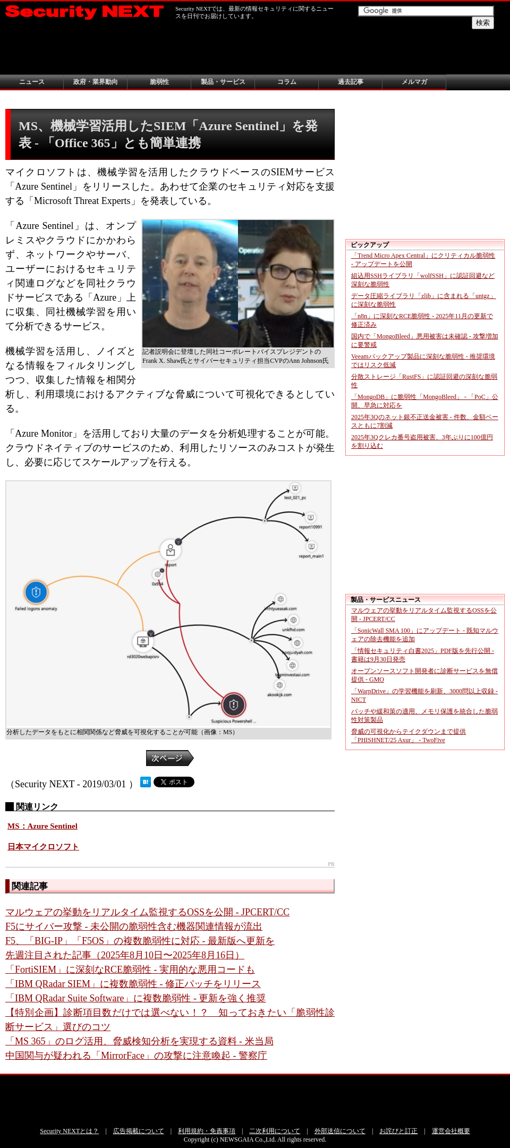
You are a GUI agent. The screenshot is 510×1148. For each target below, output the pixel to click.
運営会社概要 (451, 1131)
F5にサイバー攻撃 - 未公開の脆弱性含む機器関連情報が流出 (133, 926)
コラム (286, 82)
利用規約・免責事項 (206, 1131)
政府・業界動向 (95, 82)
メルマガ (414, 82)
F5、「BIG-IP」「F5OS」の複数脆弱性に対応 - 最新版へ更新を (140, 941)
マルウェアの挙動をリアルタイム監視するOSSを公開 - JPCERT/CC (147, 912)
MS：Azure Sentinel (42, 826)
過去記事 (350, 82)
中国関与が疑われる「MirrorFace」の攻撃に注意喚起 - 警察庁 (136, 1055)
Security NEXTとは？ (69, 1131)
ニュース (32, 82)
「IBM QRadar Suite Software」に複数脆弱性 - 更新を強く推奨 (135, 998)
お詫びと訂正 (398, 1131)
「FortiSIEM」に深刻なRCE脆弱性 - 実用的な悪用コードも (130, 969)
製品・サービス (223, 82)
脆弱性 (159, 82)
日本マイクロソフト (43, 847)
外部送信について (340, 1131)
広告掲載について (138, 1131)
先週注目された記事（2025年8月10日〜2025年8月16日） (124, 955)
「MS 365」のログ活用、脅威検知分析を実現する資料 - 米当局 (139, 1041)
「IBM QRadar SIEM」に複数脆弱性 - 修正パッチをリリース (133, 984)
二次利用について (274, 1131)
